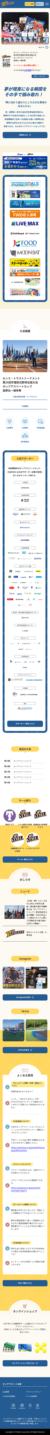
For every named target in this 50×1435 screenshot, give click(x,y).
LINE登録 (27, 70)
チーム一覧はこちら (25, 859)
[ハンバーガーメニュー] (47, 4)
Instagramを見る (23, 997)
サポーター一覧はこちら (25, 723)
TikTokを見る (23, 1050)
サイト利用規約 (31, 1396)
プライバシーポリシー (34, 1392)
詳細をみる (23, 135)
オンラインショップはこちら (23, 1363)
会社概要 (6, 1392)
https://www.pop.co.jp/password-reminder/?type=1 (26, 1189)
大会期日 (25, 406)
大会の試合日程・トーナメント (25, 396)
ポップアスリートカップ (17, 760)
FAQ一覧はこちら (25, 1283)
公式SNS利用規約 (9, 1396)
